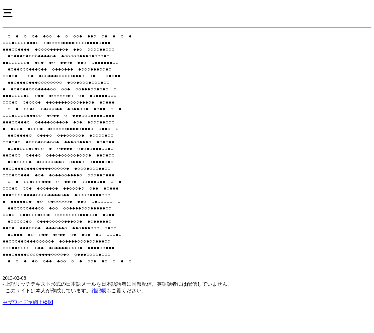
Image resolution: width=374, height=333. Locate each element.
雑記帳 (98, 312)
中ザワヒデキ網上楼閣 (28, 324)
